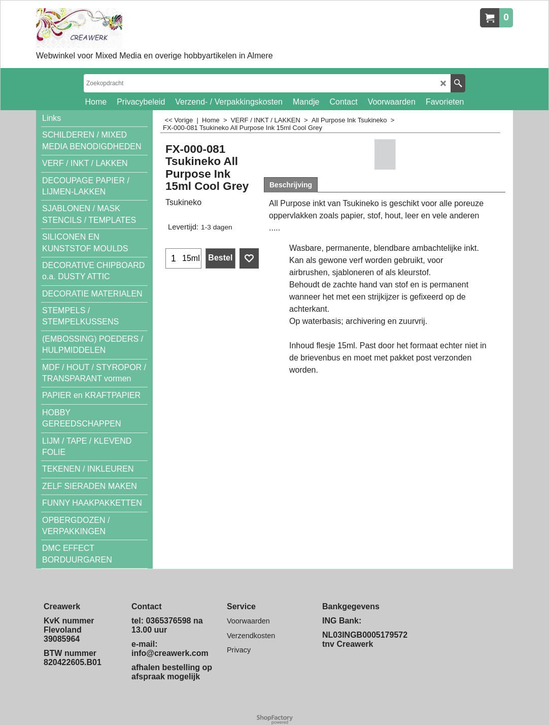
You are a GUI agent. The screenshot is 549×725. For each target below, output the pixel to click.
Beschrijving (290, 185)
